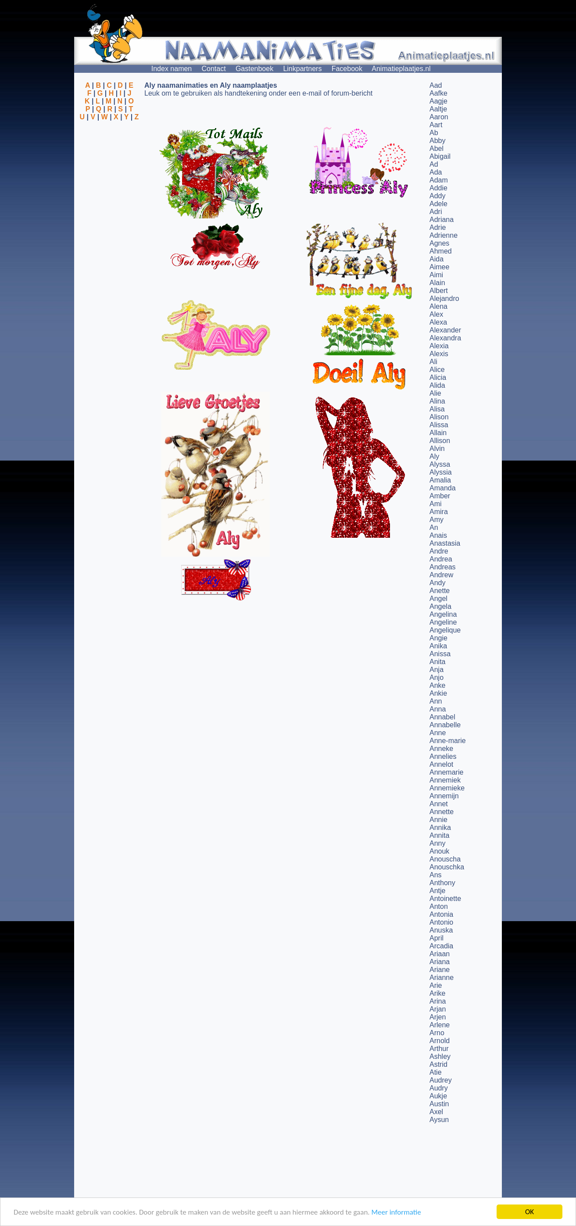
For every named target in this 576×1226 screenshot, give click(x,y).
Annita (439, 835)
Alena (438, 306)
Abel (436, 148)
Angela (440, 606)
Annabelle (445, 725)
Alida (437, 385)
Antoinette (445, 898)
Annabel (442, 717)
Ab (433, 132)
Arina (437, 1001)
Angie (438, 638)
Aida (436, 259)
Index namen (171, 68)
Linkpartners (302, 68)
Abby (437, 140)
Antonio (441, 922)
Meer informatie (396, 1212)
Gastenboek (254, 68)
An (433, 527)
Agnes (439, 243)
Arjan (437, 1009)
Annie (438, 819)
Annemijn (444, 796)
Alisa (437, 409)
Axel (436, 1111)
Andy (437, 582)
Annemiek (445, 780)
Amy (436, 519)
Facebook (347, 68)
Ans (435, 875)
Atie (435, 1072)
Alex (436, 314)
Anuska (441, 930)
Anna (437, 709)
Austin (439, 1104)
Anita (437, 661)
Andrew (441, 575)
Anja (436, 669)
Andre (438, 551)
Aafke (438, 93)
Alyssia (440, 472)
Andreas (442, 567)
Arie (435, 985)
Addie (438, 188)
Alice (437, 369)
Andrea (440, 559)
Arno (436, 1033)
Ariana (439, 961)
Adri (435, 211)
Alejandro (444, 298)
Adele (438, 203)
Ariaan (439, 954)
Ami (435, 504)
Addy (437, 196)
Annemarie (446, 772)
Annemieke (447, 788)
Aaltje (438, 109)
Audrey (440, 1080)
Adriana (441, 219)
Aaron (438, 117)
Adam (438, 180)
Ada (435, 172)
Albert (438, 290)
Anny (437, 843)
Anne (437, 732)
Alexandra (445, 338)
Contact (214, 68)
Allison (439, 440)
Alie (435, 393)
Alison (439, 417)
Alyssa (439, 464)
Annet (438, 804)
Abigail (440, 156)
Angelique (445, 630)
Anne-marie (447, 740)
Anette (439, 590)
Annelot (441, 764)
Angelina (443, 614)
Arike (437, 993)
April (436, 938)
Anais (438, 535)
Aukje (438, 1096)
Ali (433, 361)
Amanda (442, 488)
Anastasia (444, 543)
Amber (439, 496)
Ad (433, 164)
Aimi (436, 275)
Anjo (436, 677)
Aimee (439, 267)
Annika (440, 827)
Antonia (441, 914)
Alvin (437, 448)
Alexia (439, 346)
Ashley (440, 1056)
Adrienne (443, 235)
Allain (438, 432)
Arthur (439, 1048)
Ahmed (440, 251)
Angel (438, 598)
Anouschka (446, 867)
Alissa (438, 425)
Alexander (445, 330)
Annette (441, 811)
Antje (437, 890)
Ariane (439, 969)
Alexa (438, 322)
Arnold (439, 1040)
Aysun (439, 1119)
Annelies (442, 756)
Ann (435, 701)
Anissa (440, 654)
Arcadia (441, 946)
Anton (438, 906)
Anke (437, 685)
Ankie (438, 693)
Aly (434, 456)
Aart (435, 125)
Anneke (441, 748)
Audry (438, 1088)
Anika (438, 646)
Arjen (437, 1017)
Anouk (439, 851)
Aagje (438, 101)
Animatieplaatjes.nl (401, 68)
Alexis (438, 353)
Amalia (440, 480)
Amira (438, 511)
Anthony (442, 882)
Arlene (439, 1025)
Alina (437, 401)
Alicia (437, 377)
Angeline (443, 622)
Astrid (438, 1064)
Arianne (441, 977)
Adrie (437, 227)
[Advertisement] (109, 163)
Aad (435, 85)
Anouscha (445, 859)
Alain (437, 282)
